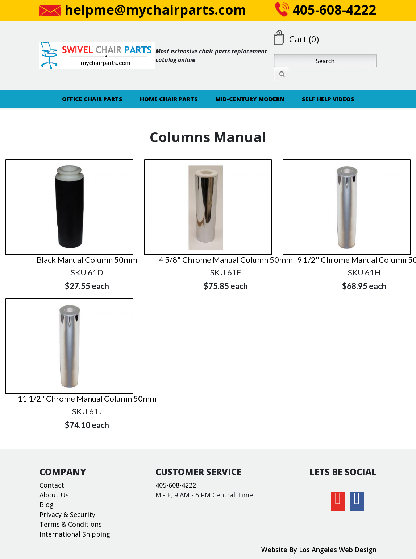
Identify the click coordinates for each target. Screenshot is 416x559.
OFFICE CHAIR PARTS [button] (92, 99)
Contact (51, 485)
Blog (46, 504)
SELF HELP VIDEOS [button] (328, 99)
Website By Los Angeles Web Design (319, 549)
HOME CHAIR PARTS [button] (169, 99)
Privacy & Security (67, 514)
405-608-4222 (326, 10)
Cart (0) (304, 39)
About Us (54, 494)
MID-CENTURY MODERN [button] (249, 99)
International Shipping (74, 534)
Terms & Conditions (70, 524)
